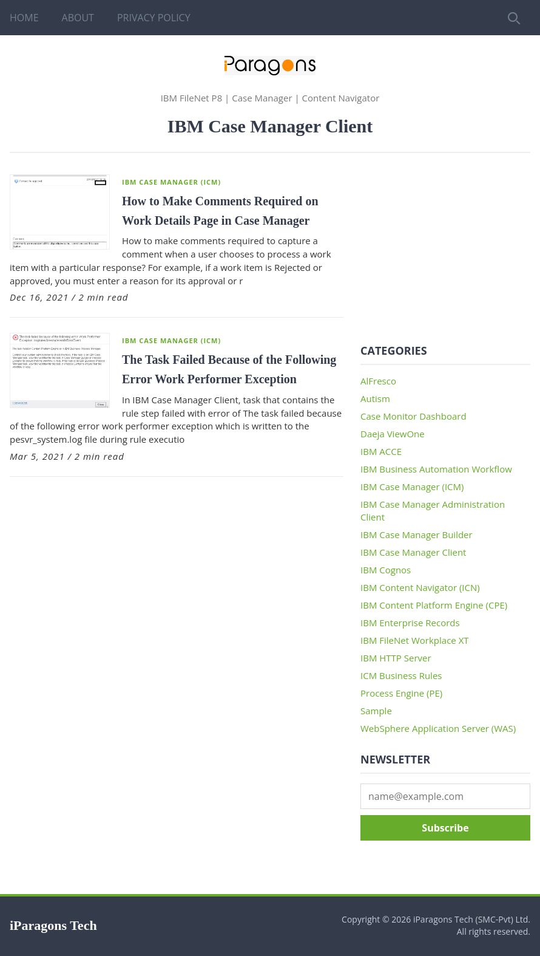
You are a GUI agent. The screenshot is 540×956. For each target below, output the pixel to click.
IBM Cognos (385, 570)
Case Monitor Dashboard (413, 416)
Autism (375, 398)
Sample (376, 711)
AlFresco (378, 381)
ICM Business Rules (401, 675)
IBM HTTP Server (395, 658)
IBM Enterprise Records (410, 622)
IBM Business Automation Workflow (436, 469)
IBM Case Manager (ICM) (171, 181)
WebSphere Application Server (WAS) (438, 728)
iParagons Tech (53, 925)
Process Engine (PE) (401, 693)
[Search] (512, 17)
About (78, 17)
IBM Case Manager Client (413, 552)
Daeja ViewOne (392, 434)
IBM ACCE (381, 451)
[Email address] (445, 796)
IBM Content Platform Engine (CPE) (433, 605)
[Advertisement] (445, 250)
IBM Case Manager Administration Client (432, 510)
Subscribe (445, 828)
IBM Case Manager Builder (416, 534)
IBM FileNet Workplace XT (414, 640)
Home (24, 17)
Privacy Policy (154, 17)
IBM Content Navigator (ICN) (420, 587)
